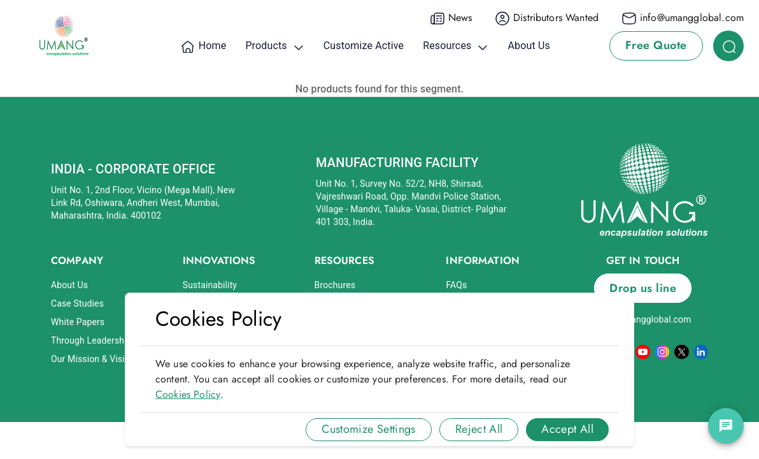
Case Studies (77, 303)
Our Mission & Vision (93, 359)
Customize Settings (368, 429)
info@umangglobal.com (643, 319)
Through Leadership (91, 340)
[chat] (726, 426)
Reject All (479, 429)
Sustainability (210, 285)
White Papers (77, 322)
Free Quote (656, 45)
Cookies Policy (187, 394)
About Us (69, 285)
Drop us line (642, 288)
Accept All (567, 429)
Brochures (335, 285)
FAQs (456, 285)
